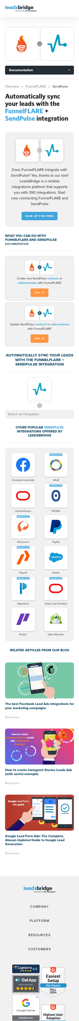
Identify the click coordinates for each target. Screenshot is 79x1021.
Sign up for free (39, 216)
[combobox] (39, 414)
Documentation (21, 70)
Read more (12, 717)
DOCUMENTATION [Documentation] (16, 244)
